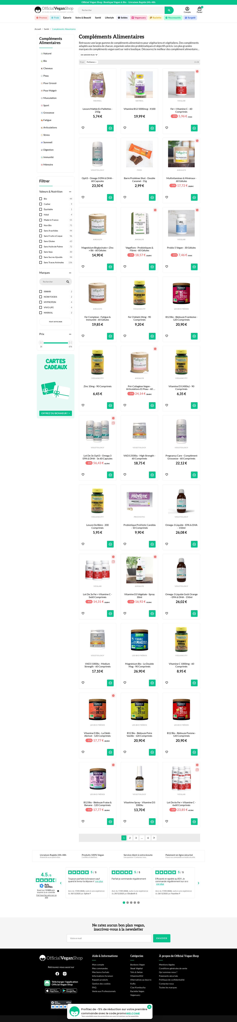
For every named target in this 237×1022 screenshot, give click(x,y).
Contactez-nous (166, 983)
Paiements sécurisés (168, 976)
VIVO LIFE (59, 307)
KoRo (133, 983)
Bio (43, 61)
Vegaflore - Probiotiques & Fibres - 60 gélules (140, 249)
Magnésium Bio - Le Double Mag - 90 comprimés (139, 665)
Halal (59, 214)
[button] (89, 54)
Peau (44, 76)
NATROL (139, 101)
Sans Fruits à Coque (59, 236)
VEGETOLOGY (97, 170)
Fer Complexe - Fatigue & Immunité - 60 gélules (97, 318)
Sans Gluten (59, 241)
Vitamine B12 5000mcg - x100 (139, 108)
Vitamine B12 (136, 976)
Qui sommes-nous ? (168, 972)
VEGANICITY (139, 309)
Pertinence (92, 62)
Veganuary (135, 995)
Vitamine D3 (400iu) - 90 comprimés (182, 387)
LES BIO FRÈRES (181, 309)
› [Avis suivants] (198, 883)
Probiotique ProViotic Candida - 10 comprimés (139, 526)
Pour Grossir (48, 83)
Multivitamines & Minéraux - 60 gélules (181, 179)
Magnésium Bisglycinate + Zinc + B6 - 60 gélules (97, 249)
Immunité (47, 157)
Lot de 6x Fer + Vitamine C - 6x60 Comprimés (181, 803)
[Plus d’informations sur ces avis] (58, 891)
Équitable (59, 209)
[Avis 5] (138, 902)
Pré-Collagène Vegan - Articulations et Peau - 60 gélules (139, 388)
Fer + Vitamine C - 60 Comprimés (181, 110)
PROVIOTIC (139, 517)
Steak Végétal (136, 968)
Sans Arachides (59, 230)
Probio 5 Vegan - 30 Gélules (181, 247)
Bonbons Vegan (137, 964)
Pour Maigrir (48, 91)
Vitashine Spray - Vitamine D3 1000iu (140, 803)
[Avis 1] (124, 902)
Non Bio (59, 225)
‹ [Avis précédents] (61, 883)
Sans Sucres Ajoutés (59, 257)
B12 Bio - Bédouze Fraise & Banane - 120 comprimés (98, 803)
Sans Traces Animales (59, 262)
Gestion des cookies (101, 983)
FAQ (94, 987)
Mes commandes (100, 968)
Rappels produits (100, 979)
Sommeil (46, 143)
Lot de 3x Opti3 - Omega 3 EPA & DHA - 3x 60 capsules (97, 457)
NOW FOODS (59, 297)
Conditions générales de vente (173, 968)
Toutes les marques (168, 987)
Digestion (47, 150)
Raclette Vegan (137, 991)
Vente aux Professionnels (104, 991)
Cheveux (46, 69)
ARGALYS (181, 170)
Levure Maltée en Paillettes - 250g (98, 110)
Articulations (48, 128)
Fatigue (45, 120)
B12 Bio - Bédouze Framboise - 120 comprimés (182, 318)
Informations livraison (102, 976)
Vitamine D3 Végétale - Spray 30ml (139, 595)
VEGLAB (181, 101)
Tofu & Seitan (136, 972)
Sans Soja (59, 252)
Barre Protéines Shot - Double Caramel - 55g (140, 179)
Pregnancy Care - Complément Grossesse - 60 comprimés (182, 457)
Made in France (59, 220)
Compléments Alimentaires (50, 40)
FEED (139, 170)
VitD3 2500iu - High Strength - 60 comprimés (139, 457)
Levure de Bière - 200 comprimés (97, 526)
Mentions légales (167, 964)
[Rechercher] (121, 10)
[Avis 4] (135, 902)
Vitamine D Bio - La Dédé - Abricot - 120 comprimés (98, 734)
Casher (59, 204)
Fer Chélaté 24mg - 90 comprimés (139, 318)
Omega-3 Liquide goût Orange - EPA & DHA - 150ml (181, 595)
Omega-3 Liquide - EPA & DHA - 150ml (181, 526)
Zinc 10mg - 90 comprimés (98, 386)
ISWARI (59, 291)
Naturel (45, 54)
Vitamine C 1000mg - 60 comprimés (182, 665)
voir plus (99, 881)
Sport (44, 106)
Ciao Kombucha (137, 987)
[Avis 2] (127, 902)
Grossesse (47, 113)
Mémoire (46, 165)
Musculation (48, 98)
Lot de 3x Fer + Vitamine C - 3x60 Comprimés (97, 595)
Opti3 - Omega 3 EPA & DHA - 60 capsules (98, 179)
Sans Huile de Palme (59, 246)
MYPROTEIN (59, 302)
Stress (45, 135)
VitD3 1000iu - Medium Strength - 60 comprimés (97, 665)
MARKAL (59, 313)
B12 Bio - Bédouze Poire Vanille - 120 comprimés (140, 734)
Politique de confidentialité (171, 979)
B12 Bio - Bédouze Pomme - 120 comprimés (181, 734)
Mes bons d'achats (100, 972)
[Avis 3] (131, 902)
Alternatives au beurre (140, 979)
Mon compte (98, 964)
